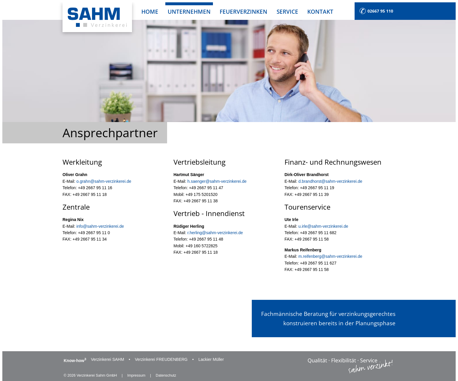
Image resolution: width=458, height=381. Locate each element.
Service (287, 11)
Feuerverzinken (243, 11)
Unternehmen (189, 11)
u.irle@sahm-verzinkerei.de (323, 226)
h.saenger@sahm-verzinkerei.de (217, 181)
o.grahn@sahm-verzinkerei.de (103, 181)
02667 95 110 (380, 11)
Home (149, 11)
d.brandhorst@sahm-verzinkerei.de (330, 181)
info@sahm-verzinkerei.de (100, 226)
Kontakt (320, 11)
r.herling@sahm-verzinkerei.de (215, 232)
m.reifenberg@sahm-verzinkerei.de (330, 256)
